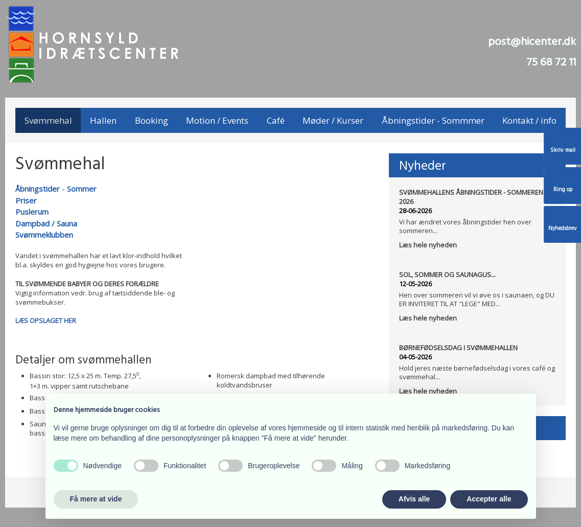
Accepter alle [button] (489, 499)
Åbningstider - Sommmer (433, 120)
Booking (151, 120)
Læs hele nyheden (428, 244)
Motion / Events (217, 120)
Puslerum (32, 212)
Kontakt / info (529, 120)
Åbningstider (37, 189)
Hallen (103, 120)
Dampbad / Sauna (46, 223)
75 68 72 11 (551, 63)
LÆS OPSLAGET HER (45, 320)
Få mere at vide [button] (96, 499)
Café (276, 120)
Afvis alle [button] (414, 499)
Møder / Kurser (333, 120)
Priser (26, 200)
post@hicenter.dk (532, 42)
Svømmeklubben (44, 235)
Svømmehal (48, 120)
